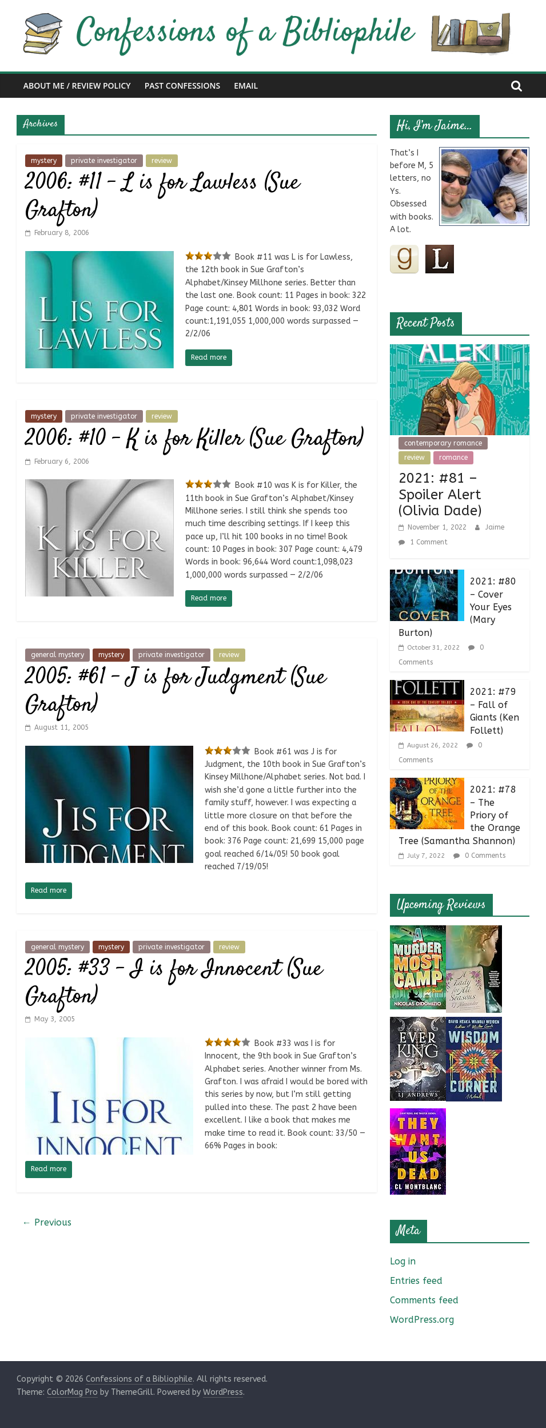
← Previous (46, 1222)
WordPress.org (422, 1319)
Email (246, 85)
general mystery (57, 655)
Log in (403, 1261)
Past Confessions (183, 85)
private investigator (104, 161)
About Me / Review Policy (77, 85)
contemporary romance (443, 443)
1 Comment (423, 542)
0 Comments (479, 856)
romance (453, 458)
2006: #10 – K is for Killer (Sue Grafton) (194, 439)
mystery (44, 161)
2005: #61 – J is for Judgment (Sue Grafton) (175, 692)
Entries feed (416, 1280)
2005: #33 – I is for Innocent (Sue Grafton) (173, 983)
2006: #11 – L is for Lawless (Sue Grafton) (162, 197)
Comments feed (424, 1300)
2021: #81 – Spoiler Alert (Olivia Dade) (440, 494)
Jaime (494, 527)
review (162, 161)
